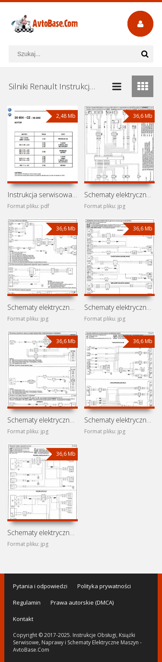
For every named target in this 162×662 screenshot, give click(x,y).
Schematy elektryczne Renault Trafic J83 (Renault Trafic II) (119, 307)
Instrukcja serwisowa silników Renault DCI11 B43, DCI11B (42, 194)
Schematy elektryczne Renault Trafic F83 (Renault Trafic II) (42, 307)
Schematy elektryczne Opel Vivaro (119, 420)
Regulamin (27, 602)
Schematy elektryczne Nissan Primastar (42, 532)
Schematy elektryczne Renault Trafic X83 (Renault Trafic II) (119, 194)
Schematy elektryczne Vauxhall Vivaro (42, 420)
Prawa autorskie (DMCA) (82, 602)
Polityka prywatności (104, 586)
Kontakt (23, 619)
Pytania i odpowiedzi (40, 586)
